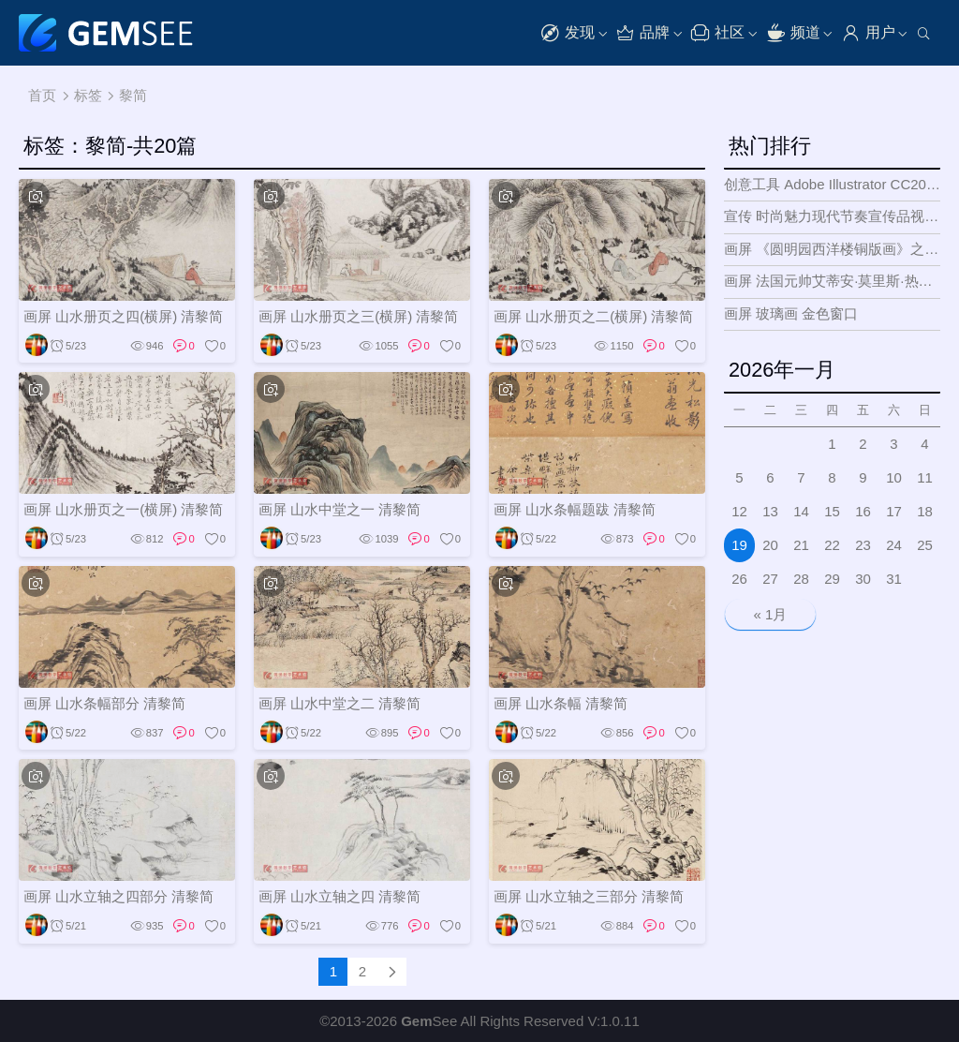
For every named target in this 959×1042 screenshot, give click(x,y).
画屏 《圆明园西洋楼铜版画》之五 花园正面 (832, 249)
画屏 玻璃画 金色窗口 (791, 313)
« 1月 (771, 614)
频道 (793, 33)
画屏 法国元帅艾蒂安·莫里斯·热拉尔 (832, 281)
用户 (868, 33)
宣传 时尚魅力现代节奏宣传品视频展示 (832, 216)
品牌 (642, 33)
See (429, 1021)
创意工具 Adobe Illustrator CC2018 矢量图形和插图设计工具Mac (832, 184)
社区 (717, 33)
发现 (567, 33)
